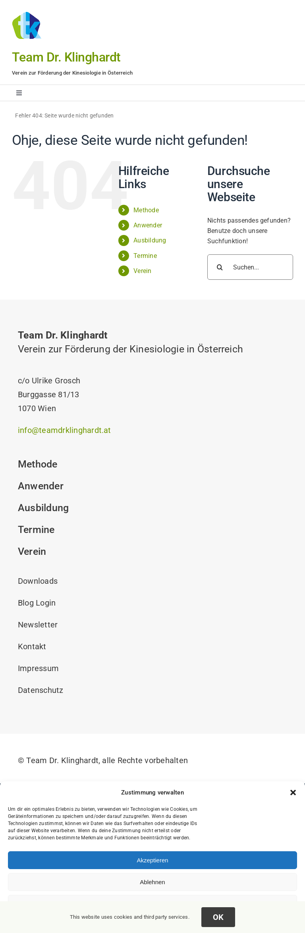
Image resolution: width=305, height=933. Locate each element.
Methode (146, 210)
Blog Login (37, 603)
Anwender (147, 225)
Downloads (38, 581)
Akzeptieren (152, 860)
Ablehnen (152, 882)
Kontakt (32, 646)
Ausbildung (149, 240)
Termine (145, 256)
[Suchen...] (250, 267)
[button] (293, 792)
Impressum (38, 668)
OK (218, 917)
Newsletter (38, 624)
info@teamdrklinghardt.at (64, 430)
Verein (142, 271)
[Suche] (220, 267)
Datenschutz (41, 690)
